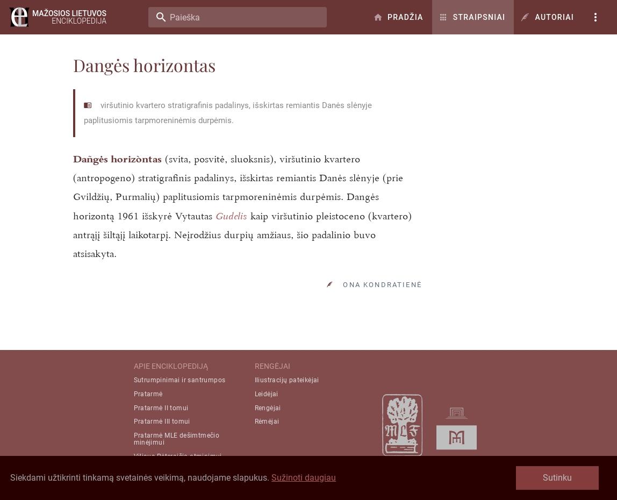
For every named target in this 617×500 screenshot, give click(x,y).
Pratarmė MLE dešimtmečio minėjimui (177, 439)
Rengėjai (268, 408)
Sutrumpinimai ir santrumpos (180, 380)
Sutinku (557, 478)
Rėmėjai (267, 421)
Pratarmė (148, 394)
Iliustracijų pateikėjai (287, 380)
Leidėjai (266, 394)
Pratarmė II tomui (161, 408)
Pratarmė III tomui (162, 421)
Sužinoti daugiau (303, 478)
